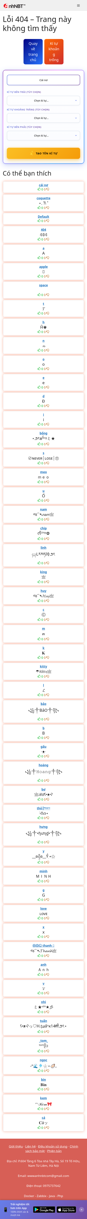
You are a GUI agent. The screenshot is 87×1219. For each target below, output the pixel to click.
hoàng (43, 765)
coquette (43, 198)
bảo (43, 704)
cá (43, 1118)
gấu (43, 747)
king (43, 572)
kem (43, 1098)
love (43, 908)
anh (43, 965)
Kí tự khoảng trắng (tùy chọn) (28, 109)
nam (43, 509)
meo (43, 472)
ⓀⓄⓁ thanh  (43, 945)
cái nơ (43, 185)
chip (43, 528)
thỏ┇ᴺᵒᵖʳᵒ (43, 808)
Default (43, 217)
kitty (43, 666)
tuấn (43, 1021)
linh (43, 548)
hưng (43, 827)
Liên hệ (30, 1146)
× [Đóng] (81, 1209)
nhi (43, 1002)
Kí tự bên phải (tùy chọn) (24, 127)
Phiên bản (54, 1151)
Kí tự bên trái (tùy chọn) (24, 92)
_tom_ (43, 1041)
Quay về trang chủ (33, 51)
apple (43, 267)
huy (43, 591)
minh (44, 871)
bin (43, 1080)
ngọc (43, 1060)
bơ (43, 789)
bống (43, 433)
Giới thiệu (16, 1146)
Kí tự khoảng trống (54, 51)
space (43, 285)
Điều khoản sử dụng (52, 1146)
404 (43, 230)
